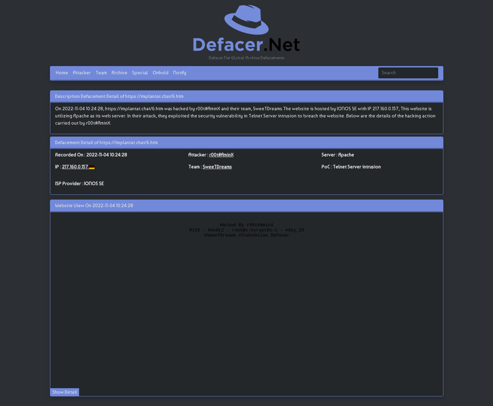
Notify (179, 72)
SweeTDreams (217, 166)
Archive (119, 72)
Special (140, 72)
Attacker (82, 72)
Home (62, 72)
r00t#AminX (221, 154)
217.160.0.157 (75, 166)
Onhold (160, 72)
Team (101, 72)
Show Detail (64, 392)
